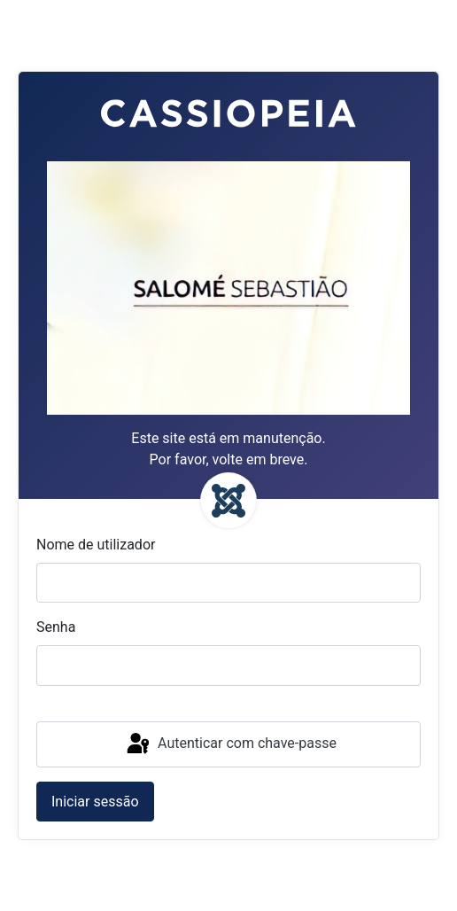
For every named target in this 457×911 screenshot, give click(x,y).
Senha (55, 627)
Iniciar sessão (95, 801)
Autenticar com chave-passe (230, 744)
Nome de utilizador (95, 544)
